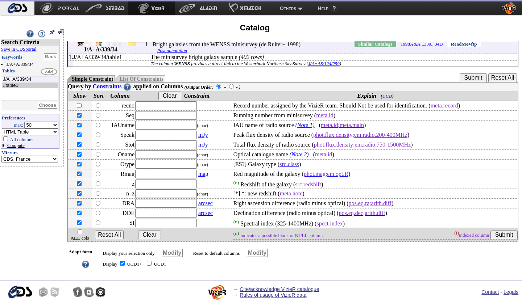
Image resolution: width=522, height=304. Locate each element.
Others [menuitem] (288, 8)
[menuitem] (17, 8)
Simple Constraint (92, 79)
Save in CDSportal (19, 49)
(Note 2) (299, 154)
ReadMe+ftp (464, 44)
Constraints (112, 86)
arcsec (205, 203)
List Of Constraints (141, 79)
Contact (490, 292)
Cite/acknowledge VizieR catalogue (279, 289)
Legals (511, 292)
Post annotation (172, 50)
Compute (16, 145)
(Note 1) (305, 125)
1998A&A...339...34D (422, 44)
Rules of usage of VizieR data (273, 295)
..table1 (30, 86)
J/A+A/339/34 (30, 79)
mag (203, 174)
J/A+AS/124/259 (324, 63)
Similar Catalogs (375, 44)
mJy (203, 135)
